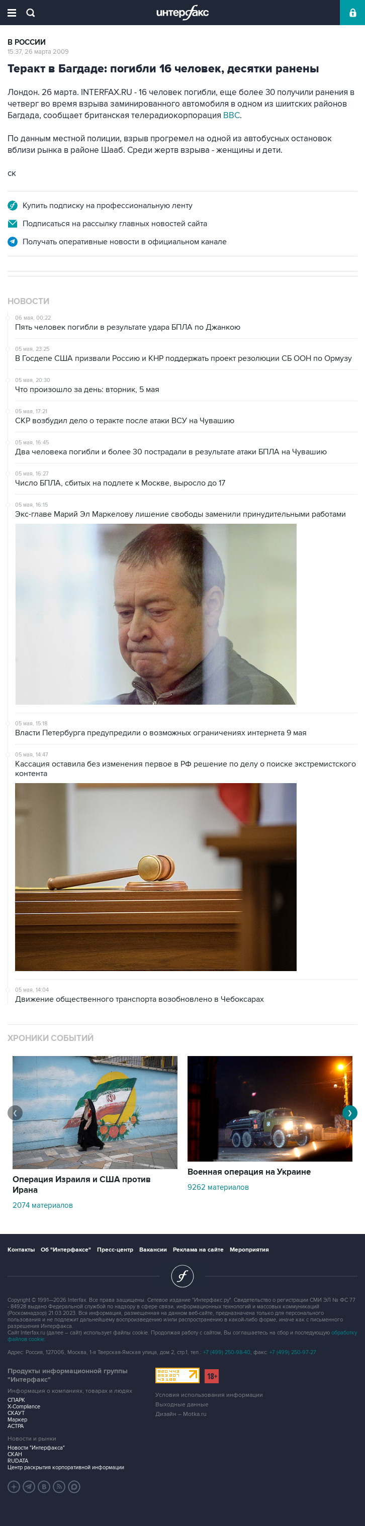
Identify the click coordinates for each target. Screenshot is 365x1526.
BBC (231, 116)
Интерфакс (182, 13)
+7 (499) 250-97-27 (292, 1352)
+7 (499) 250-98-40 (226, 1352)
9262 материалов (218, 1187)
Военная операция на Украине (249, 1172)
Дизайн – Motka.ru (181, 1414)
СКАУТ (16, 1413)
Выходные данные (182, 1404)
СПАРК (16, 1400)
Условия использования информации (209, 1395)
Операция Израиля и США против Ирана (82, 1185)
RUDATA (18, 1461)
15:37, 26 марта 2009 (38, 52)
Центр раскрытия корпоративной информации (66, 1467)
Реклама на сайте (198, 1250)
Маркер (17, 1419)
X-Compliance (24, 1406)
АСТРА (16, 1426)
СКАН (15, 1454)
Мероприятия (249, 1250)
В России (27, 42)
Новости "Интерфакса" (36, 1448)
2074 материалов (43, 1205)
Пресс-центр (115, 1250)
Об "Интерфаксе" (66, 1250)
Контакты (21, 1250)
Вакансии (153, 1250)
